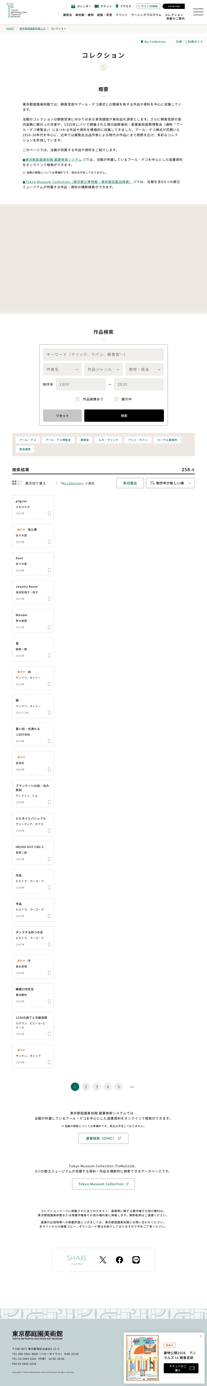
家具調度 (25, 449)
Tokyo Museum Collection (101, 1183)
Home (10, 28)
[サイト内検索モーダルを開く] (148, 6)
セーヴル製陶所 (167, 440)
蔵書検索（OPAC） (101, 1138)
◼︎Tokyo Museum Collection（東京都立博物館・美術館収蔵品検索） (77, 181)
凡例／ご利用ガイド (189, 42)
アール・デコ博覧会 (58, 440)
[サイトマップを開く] (198, 12)
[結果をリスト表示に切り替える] (19, 482)
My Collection (153, 42)
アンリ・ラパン (138, 440)
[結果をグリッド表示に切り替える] (14, 482)
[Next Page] (132, 1086)
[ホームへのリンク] (16, 10)
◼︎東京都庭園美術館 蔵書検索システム (52, 159)
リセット (62, 415)
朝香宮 (85, 440)
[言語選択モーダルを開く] (174, 6)
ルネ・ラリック (108, 440)
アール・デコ (27, 440)
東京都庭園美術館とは (32, 28)
